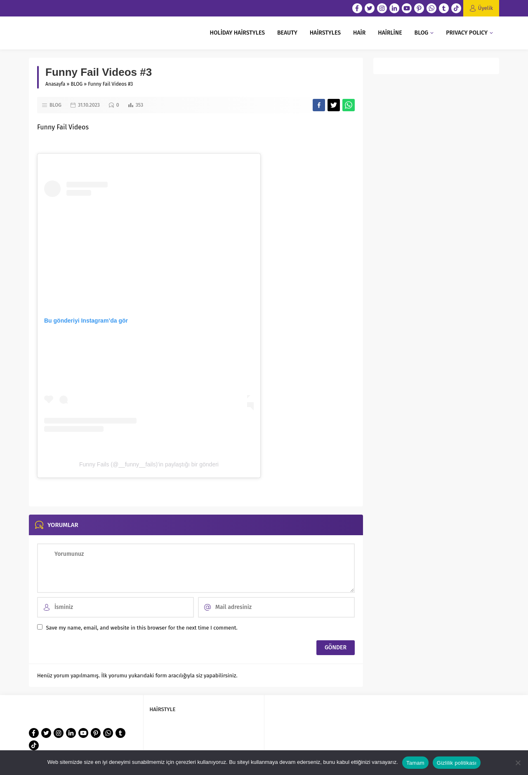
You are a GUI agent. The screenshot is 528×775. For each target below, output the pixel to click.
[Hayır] (518, 763)
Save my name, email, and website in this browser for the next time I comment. (141, 628)
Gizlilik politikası (457, 763)
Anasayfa (55, 84)
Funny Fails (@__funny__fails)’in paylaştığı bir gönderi (149, 464)
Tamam (415, 763)
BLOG (77, 84)
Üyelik (485, 8)
